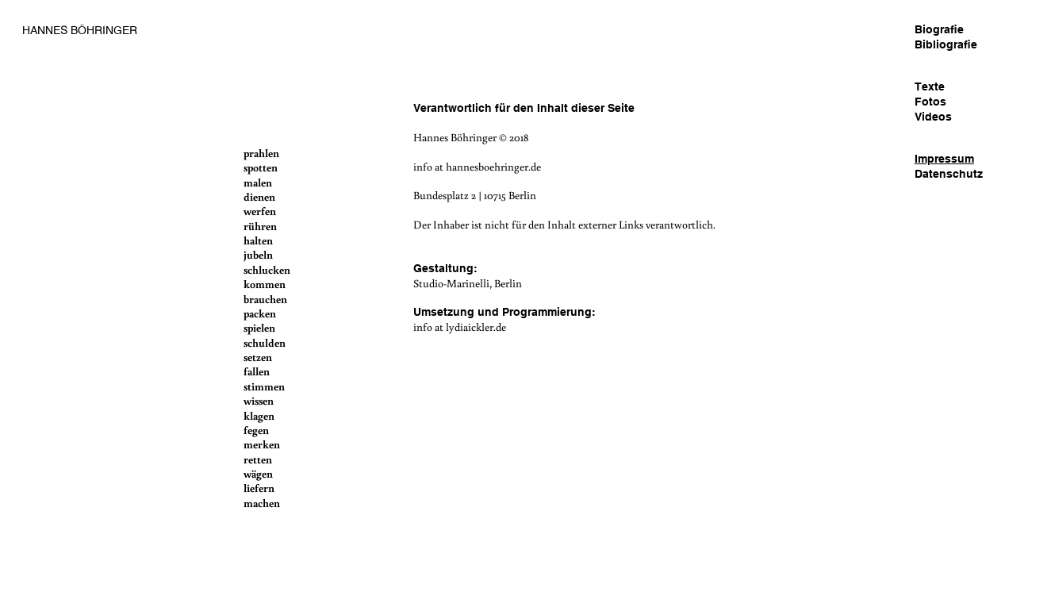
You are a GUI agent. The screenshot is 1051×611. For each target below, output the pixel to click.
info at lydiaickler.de (459, 326)
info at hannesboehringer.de (477, 166)
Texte (930, 86)
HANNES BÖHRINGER (79, 30)
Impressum (944, 159)
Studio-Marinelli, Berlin (467, 282)
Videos (933, 117)
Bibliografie (946, 44)
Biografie (939, 29)
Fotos (930, 101)
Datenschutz (949, 174)
